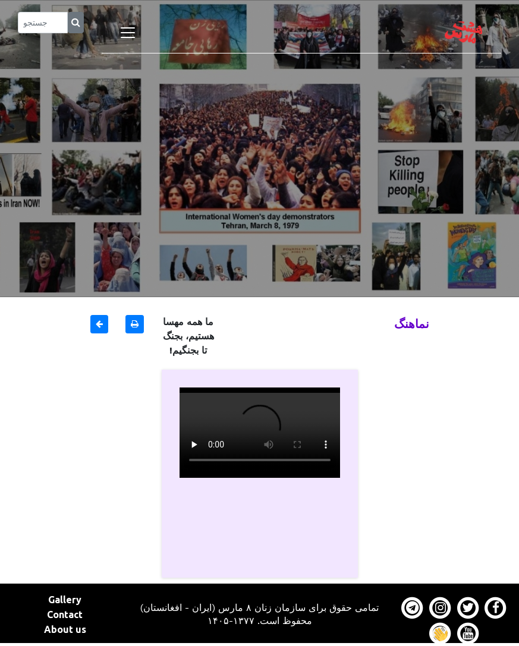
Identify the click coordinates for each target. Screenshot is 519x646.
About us (65, 629)
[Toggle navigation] (127, 33)
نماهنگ (411, 323)
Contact (65, 614)
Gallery (64, 599)
